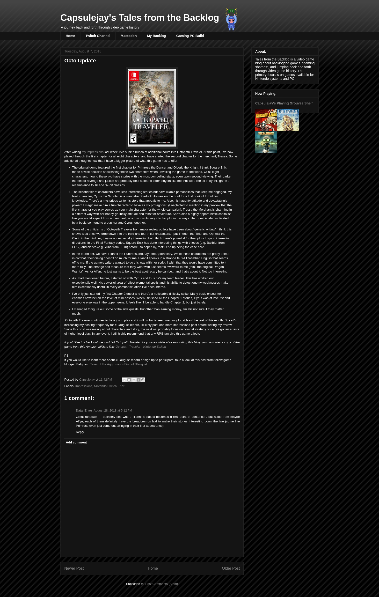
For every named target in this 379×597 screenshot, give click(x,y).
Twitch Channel (98, 36)
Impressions (83, 386)
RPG (121, 386)
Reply (80, 432)
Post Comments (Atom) (161, 584)
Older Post (231, 568)
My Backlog (156, 36)
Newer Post (74, 568)
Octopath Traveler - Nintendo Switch (141, 346)
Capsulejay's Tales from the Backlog (139, 18)
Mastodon (129, 36)
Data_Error (84, 410)
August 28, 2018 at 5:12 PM (113, 410)
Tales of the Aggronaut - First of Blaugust (118, 364)
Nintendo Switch (105, 386)
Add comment (76, 442)
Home (70, 36)
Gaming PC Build (190, 36)
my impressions (92, 152)
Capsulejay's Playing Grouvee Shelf (284, 103)
